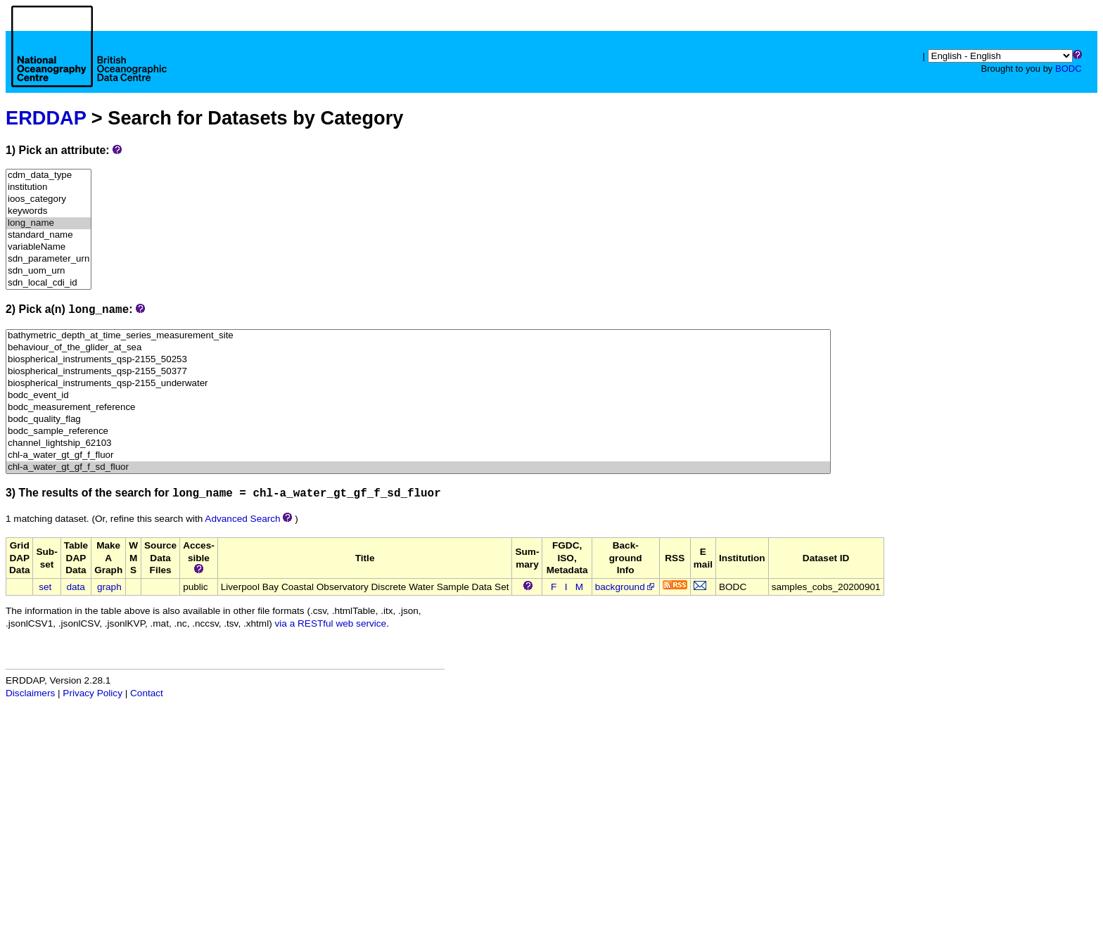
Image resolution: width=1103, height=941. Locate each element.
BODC (1068, 68)
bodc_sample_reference (418, 431)
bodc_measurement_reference (418, 408)
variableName (48, 247)
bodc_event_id (418, 396)
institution (48, 187)
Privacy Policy (92, 693)
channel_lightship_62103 (418, 443)
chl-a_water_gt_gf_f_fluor (418, 455)
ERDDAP (46, 118)
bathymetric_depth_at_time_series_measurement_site (418, 336)
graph (109, 587)
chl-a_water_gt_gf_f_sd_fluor (418, 467)
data (75, 587)
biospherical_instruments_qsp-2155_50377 (418, 372)
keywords (48, 211)
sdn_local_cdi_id (48, 283)
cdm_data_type (48, 175)
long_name (48, 223)
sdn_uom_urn (48, 271)
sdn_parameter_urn (48, 259)
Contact (146, 693)
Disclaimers (30, 693)
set (45, 587)
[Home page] (89, 62)
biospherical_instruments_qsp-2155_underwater (418, 384)
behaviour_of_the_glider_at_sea (418, 348)
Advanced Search (242, 518)
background (625, 587)
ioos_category (48, 199)
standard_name (48, 235)
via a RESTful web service (331, 623)
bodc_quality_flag (418, 419)
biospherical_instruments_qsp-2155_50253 (418, 360)
